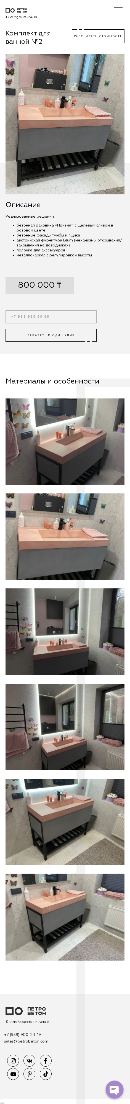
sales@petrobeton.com (26, 1041)
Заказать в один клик (51, 335)
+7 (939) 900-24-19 (21, 17)
